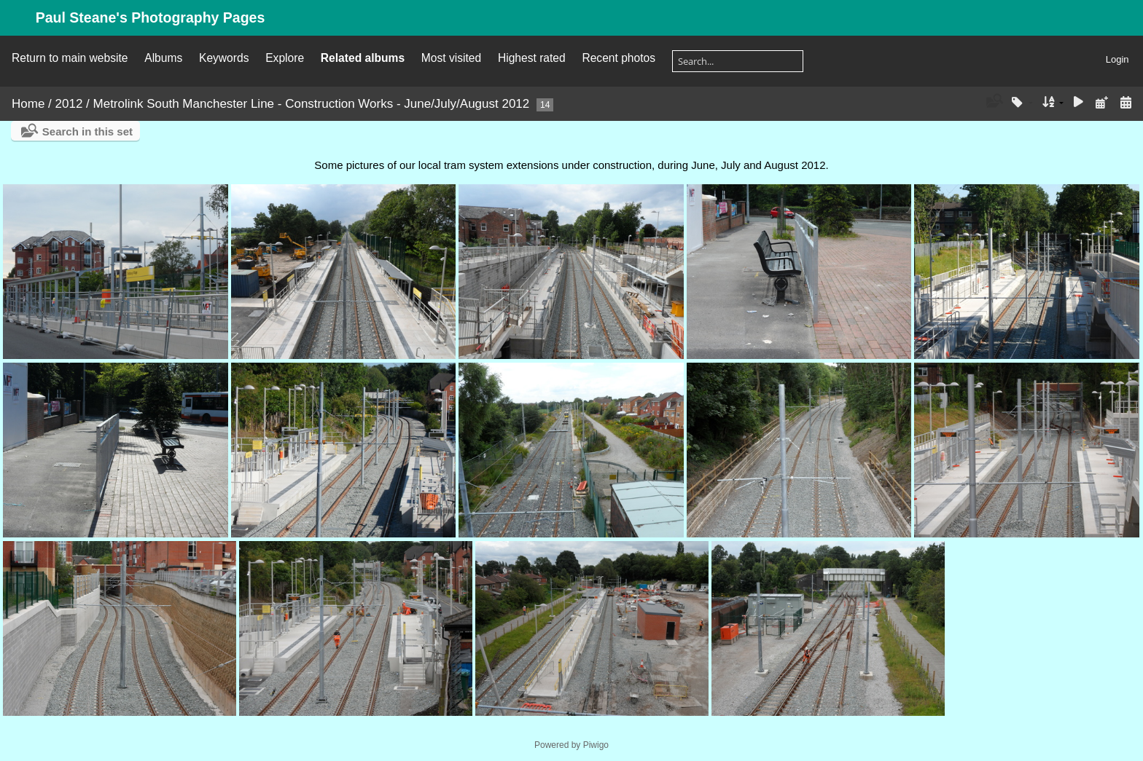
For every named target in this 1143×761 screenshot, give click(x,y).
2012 (69, 104)
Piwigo (596, 745)
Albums (163, 58)
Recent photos (618, 58)
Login (1117, 59)
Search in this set (87, 131)
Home (28, 104)
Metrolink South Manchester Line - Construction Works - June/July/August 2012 (311, 104)
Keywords (224, 58)
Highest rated (532, 58)
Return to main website (70, 58)
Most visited (451, 58)
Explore (284, 58)
